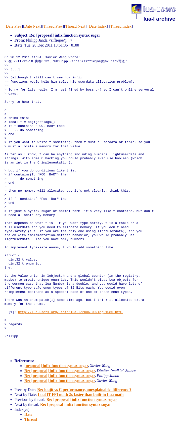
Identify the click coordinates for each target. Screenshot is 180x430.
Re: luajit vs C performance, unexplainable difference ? (84, 389)
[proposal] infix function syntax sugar (56, 366)
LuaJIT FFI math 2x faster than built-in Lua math (81, 394)
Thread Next (75, 26)
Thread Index (121, 26)
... (68, 40)
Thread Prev (53, 26)
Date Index (98, 26)
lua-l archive (159, 19)
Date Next (32, 26)
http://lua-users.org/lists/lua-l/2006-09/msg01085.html (70, 312)
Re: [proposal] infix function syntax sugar (59, 371)
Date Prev (14, 26)
